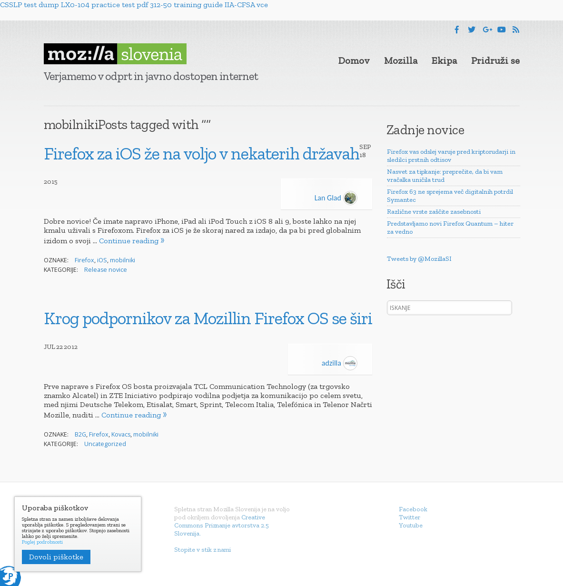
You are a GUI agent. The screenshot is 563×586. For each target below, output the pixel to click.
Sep (365, 147)
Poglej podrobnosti (42, 542)
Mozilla (400, 60)
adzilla (339, 362)
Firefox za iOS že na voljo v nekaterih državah (201, 153)
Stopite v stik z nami (202, 550)
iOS (102, 260)
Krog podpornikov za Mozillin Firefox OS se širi (208, 318)
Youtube (411, 525)
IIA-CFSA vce (246, 4)
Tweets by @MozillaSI (419, 259)
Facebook (413, 509)
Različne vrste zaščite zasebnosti (434, 212)
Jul (49, 347)
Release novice (105, 270)
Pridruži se (495, 60)
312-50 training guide (186, 4)
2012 (71, 347)
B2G (80, 434)
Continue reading (128, 240)
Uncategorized (105, 444)
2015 (51, 182)
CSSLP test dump (29, 4)
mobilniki (122, 260)
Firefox (84, 260)
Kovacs (120, 434)
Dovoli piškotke (56, 556)
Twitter (409, 517)
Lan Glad (336, 197)
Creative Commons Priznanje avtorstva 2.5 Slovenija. (221, 525)
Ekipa (444, 60)
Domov (354, 60)
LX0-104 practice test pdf (104, 4)
